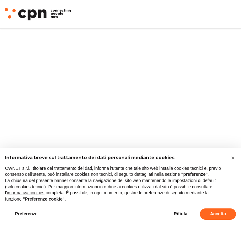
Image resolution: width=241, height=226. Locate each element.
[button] (233, 158)
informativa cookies (26, 192)
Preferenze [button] (26, 213)
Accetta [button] (218, 213)
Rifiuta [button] (181, 213)
